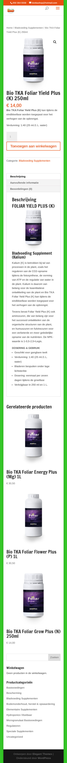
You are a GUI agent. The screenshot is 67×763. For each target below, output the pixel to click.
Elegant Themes (42, 754)
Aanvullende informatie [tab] (24, 182)
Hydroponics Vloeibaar (19, 715)
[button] (55, 42)
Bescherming (13, 693)
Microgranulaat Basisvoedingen (24, 720)
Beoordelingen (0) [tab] (21, 188)
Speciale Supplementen (19, 731)
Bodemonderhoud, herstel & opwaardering (30, 704)
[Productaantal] (11, 137)
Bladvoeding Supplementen (29, 27)
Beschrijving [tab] (18, 176)
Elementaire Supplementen (21, 709)
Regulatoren (13, 725)
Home (9, 27)
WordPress (44, 758)
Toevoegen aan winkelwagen (33, 146)
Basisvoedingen (15, 687)
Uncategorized (14, 736)
